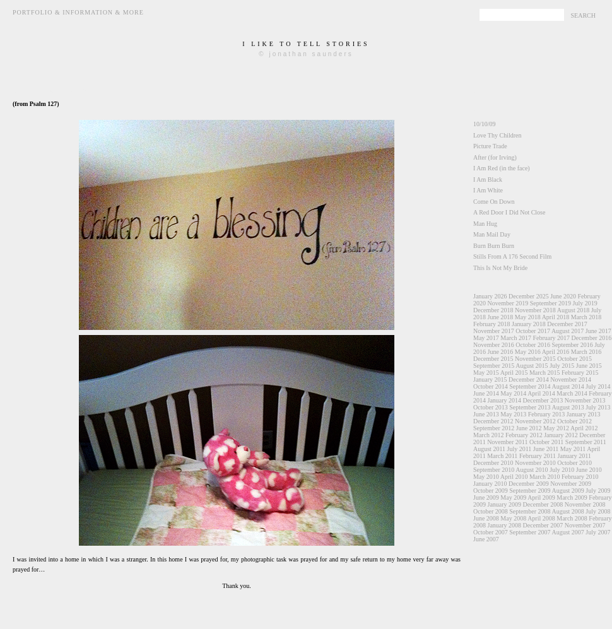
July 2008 (598, 511)
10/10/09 (484, 124)
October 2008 (490, 511)
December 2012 (493, 421)
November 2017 (493, 330)
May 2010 (486, 476)
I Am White (488, 190)
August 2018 (573, 310)
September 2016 (571, 344)
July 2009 (598, 490)
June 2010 (589, 469)
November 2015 (535, 358)
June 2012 (529, 428)
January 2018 (529, 323)
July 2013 (598, 407)
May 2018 (528, 317)
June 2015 (589, 365)
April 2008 (541, 518)
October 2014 (490, 386)
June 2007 (486, 539)
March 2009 (571, 497)
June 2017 (598, 330)
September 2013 (529, 407)
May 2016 (528, 351)
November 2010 (535, 462)
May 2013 (513, 414)
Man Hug (485, 223)
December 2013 (543, 400)
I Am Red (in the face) (501, 168)
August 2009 (567, 490)
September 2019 (550, 303)
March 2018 (586, 317)
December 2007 (543, 525)
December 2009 (529, 483)
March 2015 (544, 372)
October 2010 (574, 462)
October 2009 (490, 490)
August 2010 (531, 469)
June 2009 (486, 497)
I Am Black (487, 179)
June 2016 (501, 351)
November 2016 (493, 344)
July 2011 (519, 448)
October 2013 (490, 407)
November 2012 (535, 421)
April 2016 (556, 351)
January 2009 (505, 504)
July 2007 (598, 532)
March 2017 (515, 337)
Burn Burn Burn (493, 245)
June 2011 (545, 448)
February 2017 (551, 337)
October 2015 (574, 358)
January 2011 (574, 455)
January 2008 (505, 525)
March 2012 (488, 435)
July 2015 (562, 365)
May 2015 (486, 372)
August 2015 (531, 365)
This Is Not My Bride (500, 267)
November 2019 (508, 303)
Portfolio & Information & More (78, 12)
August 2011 (489, 448)
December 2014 (529, 379)
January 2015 (490, 379)
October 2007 (490, 532)
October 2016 (532, 344)
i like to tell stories (305, 43)
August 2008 (567, 511)
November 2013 (585, 400)
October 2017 (532, 330)
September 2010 (493, 469)
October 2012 (574, 421)
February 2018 (491, 323)
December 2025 (529, 296)
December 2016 (592, 337)
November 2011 (507, 441)
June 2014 (486, 393)
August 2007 (567, 532)
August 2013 (567, 407)
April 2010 (514, 476)
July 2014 (598, 386)
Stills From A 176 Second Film (512, 256)
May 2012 (556, 428)
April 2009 (541, 497)
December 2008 (543, 504)
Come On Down (494, 201)
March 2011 (502, 455)
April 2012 (584, 428)
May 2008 (513, 518)
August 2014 (567, 386)
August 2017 (567, 330)
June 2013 (486, 414)
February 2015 (580, 372)
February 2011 (537, 455)
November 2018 (535, 310)
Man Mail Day (491, 234)
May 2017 (486, 337)
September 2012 (493, 428)
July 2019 (584, 303)
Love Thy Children (497, 135)
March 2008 (571, 518)
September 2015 (493, 365)
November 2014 (570, 379)
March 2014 (571, 393)
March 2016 (586, 351)
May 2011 (573, 448)
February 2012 (524, 435)
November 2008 (585, 504)
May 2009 (513, 497)
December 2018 (493, 310)
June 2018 (501, 317)
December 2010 (493, 462)
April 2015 (514, 372)
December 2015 (493, 358)
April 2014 (541, 393)
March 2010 (544, 476)
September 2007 (529, 532)
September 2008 (529, 511)
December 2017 (567, 323)
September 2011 (585, 441)
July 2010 (562, 469)
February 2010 (580, 476)
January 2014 (505, 400)
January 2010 (490, 483)
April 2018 (556, 317)
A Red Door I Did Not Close (509, 212)
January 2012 (561, 435)
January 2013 (584, 414)
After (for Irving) (495, 157)
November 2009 (570, 483)
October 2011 (546, 441)
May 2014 (513, 393)
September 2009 (529, 490)
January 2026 (490, 296)
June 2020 (563, 296)
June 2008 (486, 518)
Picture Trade (490, 146)
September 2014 (529, 386)
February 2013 (546, 414)
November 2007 (585, 525)
